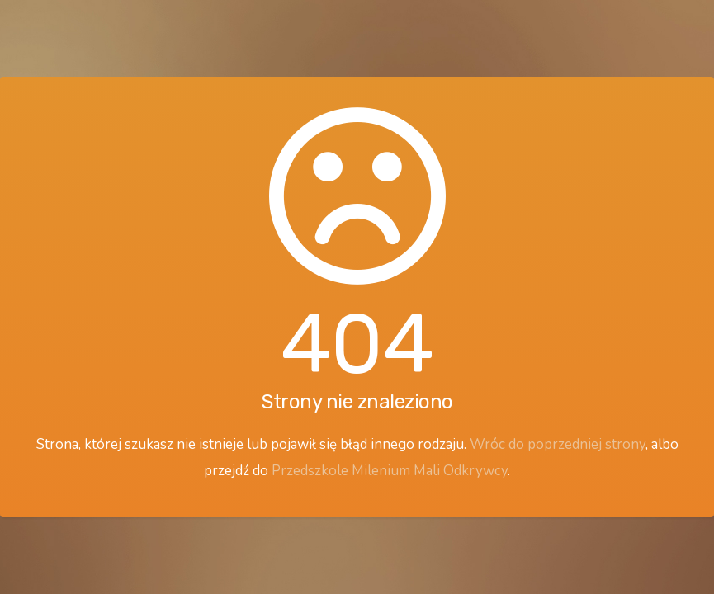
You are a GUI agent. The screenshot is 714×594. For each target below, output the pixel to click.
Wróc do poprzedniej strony (557, 444)
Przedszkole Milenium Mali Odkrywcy (390, 470)
